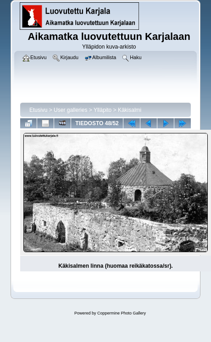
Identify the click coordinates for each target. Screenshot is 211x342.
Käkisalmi (129, 110)
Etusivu (38, 110)
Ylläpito (102, 110)
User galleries (70, 110)
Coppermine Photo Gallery (121, 313)
